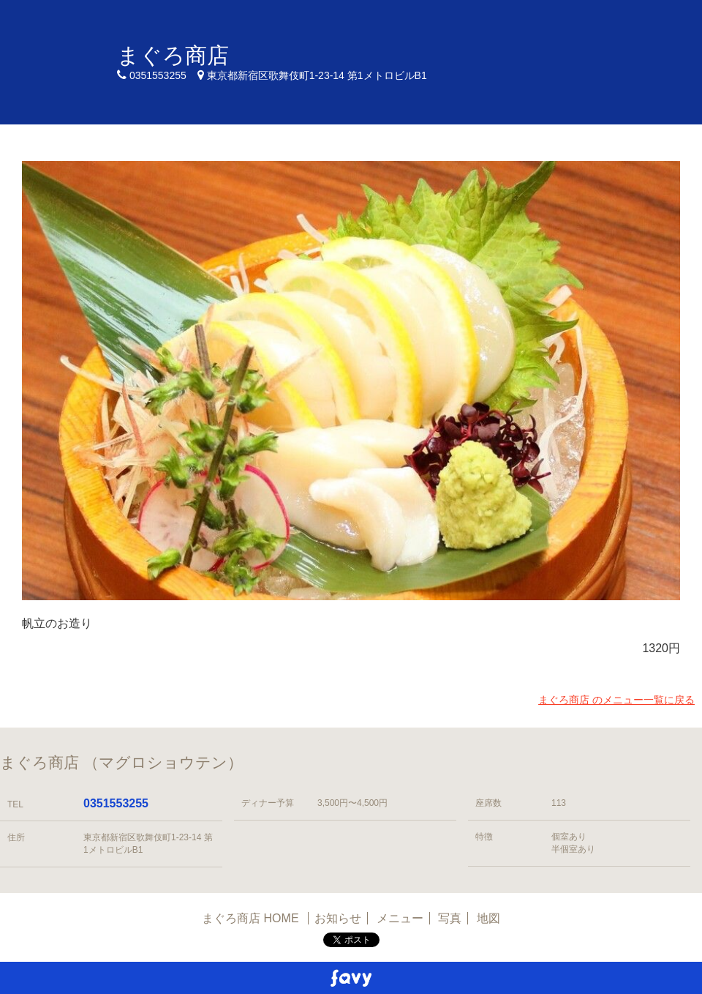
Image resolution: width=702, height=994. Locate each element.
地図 (488, 918)
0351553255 (115, 803)
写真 (449, 918)
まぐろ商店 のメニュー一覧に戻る (616, 700)
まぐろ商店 (173, 55)
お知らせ (337, 918)
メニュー (400, 918)
